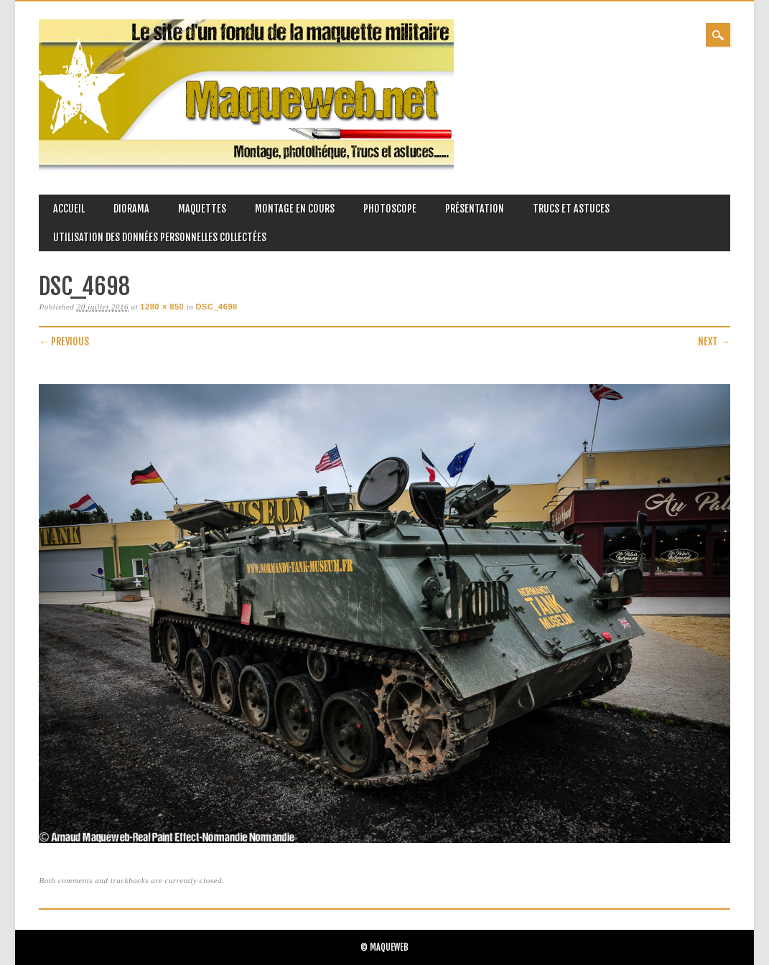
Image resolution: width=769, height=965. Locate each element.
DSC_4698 (217, 306)
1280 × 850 (162, 306)
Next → (714, 341)
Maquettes (202, 208)
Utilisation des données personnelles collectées (159, 237)
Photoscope (389, 208)
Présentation (474, 208)
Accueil (69, 208)
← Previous (64, 341)
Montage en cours (295, 208)
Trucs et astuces (571, 208)
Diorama (131, 208)
